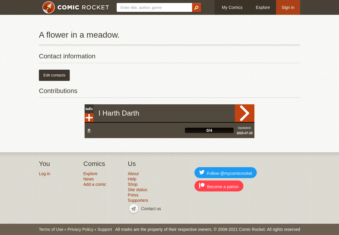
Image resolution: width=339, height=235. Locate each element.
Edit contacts (54, 75)
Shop (133, 184)
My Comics (232, 7)
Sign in (288, 7)
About (133, 173)
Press (133, 195)
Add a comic (94, 184)
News (88, 179)
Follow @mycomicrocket (225, 173)
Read (244, 113)
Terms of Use (51, 229)
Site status (137, 189)
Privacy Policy (80, 229)
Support (104, 229)
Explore (263, 7)
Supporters (138, 200)
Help (132, 179)
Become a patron (219, 186)
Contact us (151, 208)
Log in (44, 173)
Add (89, 117)
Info (89, 108)
